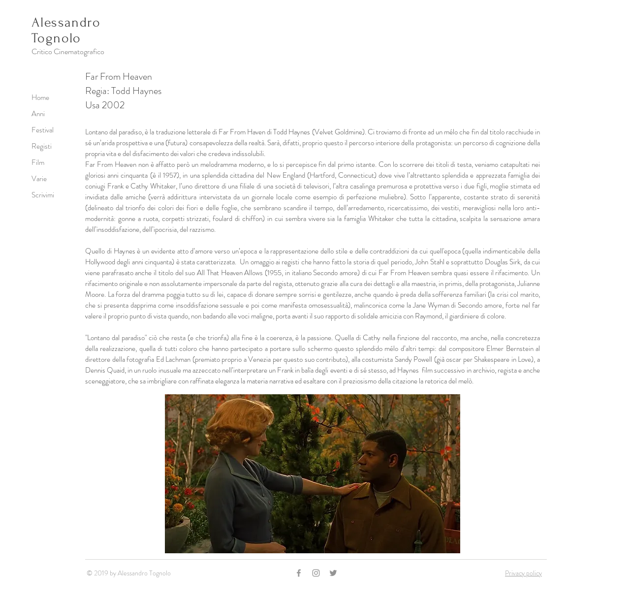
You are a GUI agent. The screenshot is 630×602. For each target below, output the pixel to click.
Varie (39, 178)
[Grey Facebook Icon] (299, 573)
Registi (42, 146)
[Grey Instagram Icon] (316, 573)
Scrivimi (43, 195)
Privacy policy (523, 573)
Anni (38, 113)
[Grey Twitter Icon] (333, 573)
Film (38, 162)
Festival (43, 130)
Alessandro (66, 22)
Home (40, 97)
